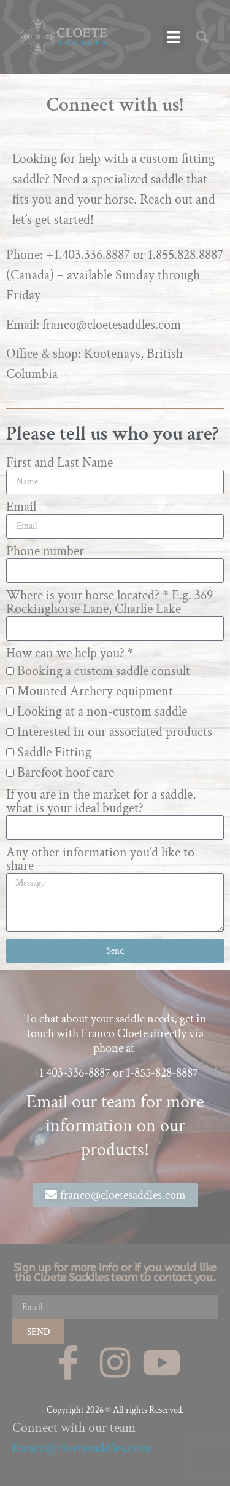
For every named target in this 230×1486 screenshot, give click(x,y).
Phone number (45, 551)
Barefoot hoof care (65, 772)
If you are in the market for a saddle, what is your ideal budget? (101, 801)
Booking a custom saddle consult (103, 671)
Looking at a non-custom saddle (102, 712)
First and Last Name (59, 463)
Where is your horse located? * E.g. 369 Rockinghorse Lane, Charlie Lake (109, 602)
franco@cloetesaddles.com (81, 1448)
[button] (173, 37)
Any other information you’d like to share (100, 859)
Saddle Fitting (54, 752)
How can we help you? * (70, 653)
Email (21, 507)
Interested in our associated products (114, 732)
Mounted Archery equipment (95, 691)
